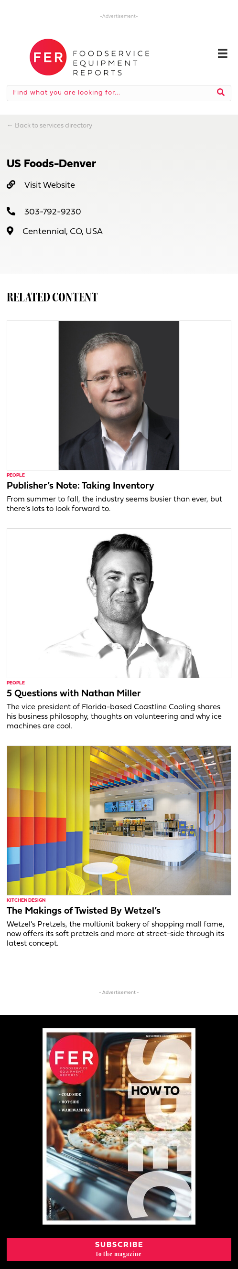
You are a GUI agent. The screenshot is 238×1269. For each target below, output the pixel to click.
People (16, 475)
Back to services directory (53, 125)
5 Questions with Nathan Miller (74, 694)
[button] (119, 1249)
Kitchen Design (26, 900)
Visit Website (49, 185)
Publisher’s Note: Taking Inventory (80, 486)
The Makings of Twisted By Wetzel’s (84, 911)
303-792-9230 (52, 212)
